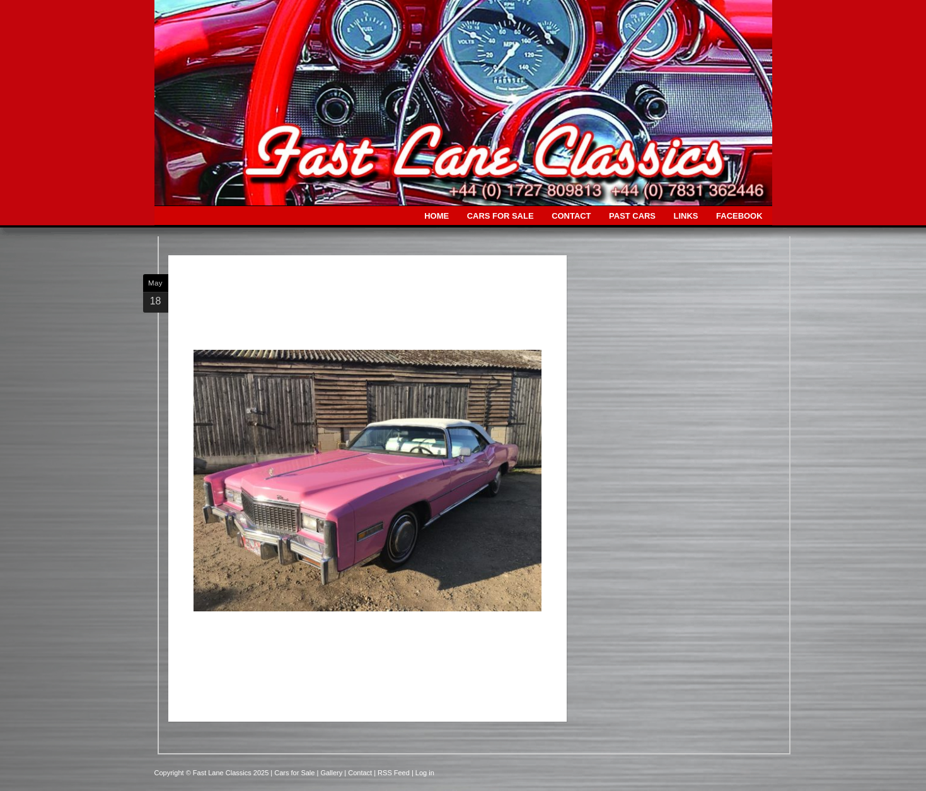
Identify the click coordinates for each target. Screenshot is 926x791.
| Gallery (330, 773)
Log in (424, 773)
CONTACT (571, 216)
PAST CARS (632, 216)
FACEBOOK (739, 216)
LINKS (686, 216)
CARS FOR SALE (500, 216)
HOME (436, 216)
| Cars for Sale (293, 773)
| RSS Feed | (394, 773)
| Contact (359, 773)
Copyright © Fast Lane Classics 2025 (212, 773)
